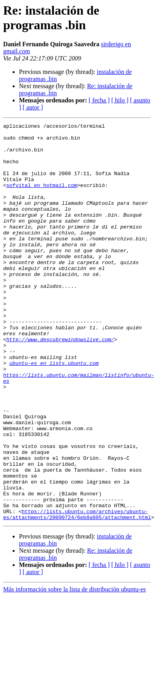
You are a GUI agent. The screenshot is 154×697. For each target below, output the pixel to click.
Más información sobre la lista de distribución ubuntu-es (74, 668)
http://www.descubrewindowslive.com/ (60, 383)
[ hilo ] (120, 100)
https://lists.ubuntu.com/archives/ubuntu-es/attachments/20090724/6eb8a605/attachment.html (77, 593)
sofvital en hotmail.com (41, 198)
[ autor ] (33, 107)
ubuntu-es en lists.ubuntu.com (54, 411)
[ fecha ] (98, 100)
